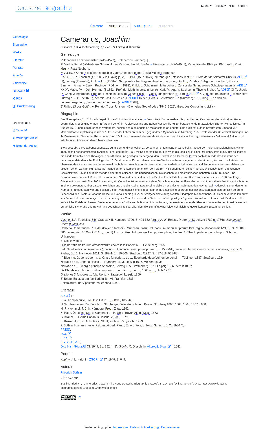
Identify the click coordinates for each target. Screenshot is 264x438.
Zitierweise (20, 83)
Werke (17, 52)
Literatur (18, 60)
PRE (64, 329)
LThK (64, 338)
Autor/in (18, 75)
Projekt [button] (219, 5)
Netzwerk (21, 90)
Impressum (120, 427)
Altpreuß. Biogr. (157, 346)
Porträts (18, 67)
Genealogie (20, 36)
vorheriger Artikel (25, 138)
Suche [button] (205, 5)
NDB (132, 98)
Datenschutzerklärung (144, 427)
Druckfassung (24, 106)
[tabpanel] (132, 218)
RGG (64, 333)
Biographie (20, 44)
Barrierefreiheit (170, 427)
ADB (240, 77)
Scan (18, 130)
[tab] (118, 26)
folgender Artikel (25, 145)
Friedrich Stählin (71, 372)
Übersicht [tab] (96, 26)
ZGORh (94, 359)
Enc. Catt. (67, 342)
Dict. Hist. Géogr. (72, 346)
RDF (17, 98)
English (242, 5)
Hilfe (232, 5)
